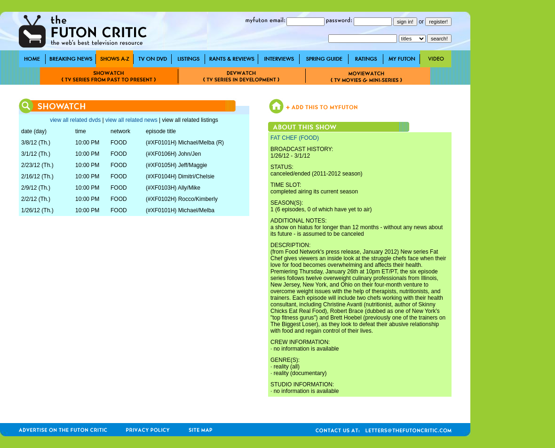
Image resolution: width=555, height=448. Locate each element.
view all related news (131, 120)
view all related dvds (75, 120)
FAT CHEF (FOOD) (294, 138)
